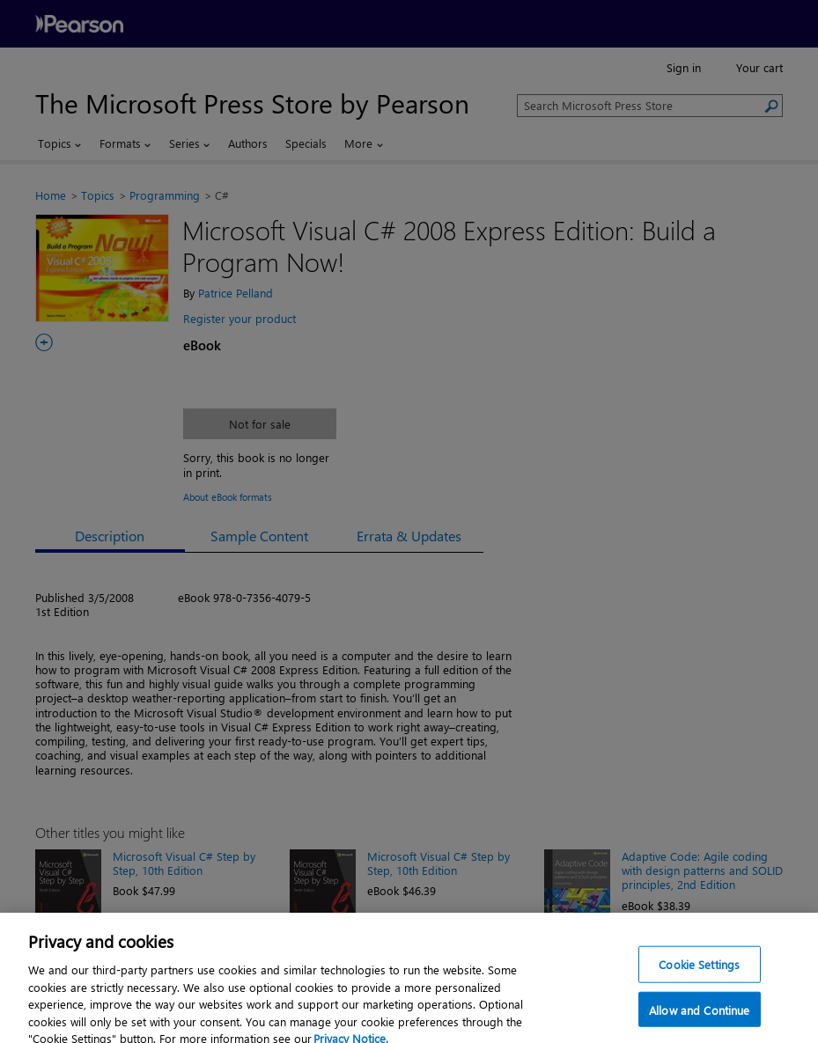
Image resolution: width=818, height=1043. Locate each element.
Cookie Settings (699, 971)
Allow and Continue (699, 1017)
